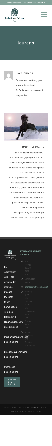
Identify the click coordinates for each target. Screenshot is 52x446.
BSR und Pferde (33, 147)
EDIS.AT (38, 411)
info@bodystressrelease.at (34, 2)
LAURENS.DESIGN (36, 408)
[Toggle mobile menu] (44, 14)
